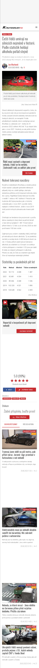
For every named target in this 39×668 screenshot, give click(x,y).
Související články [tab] (10, 424)
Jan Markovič (13, 64)
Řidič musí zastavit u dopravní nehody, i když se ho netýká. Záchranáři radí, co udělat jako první (19, 164)
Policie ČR (15, 398)
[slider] (19, 380)
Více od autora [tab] (28, 424)
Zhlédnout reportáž (26, 331)
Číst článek (29, 173)
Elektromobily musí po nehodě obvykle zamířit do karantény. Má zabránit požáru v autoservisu (19, 533)
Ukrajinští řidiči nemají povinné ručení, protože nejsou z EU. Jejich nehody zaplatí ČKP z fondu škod (19, 650)
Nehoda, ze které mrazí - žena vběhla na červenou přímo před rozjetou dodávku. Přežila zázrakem (18, 608)
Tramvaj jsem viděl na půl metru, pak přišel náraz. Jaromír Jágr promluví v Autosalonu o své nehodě (18, 455)
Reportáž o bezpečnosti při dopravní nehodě (19, 324)
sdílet (9, 389)
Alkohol (22, 398)
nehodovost (7, 398)
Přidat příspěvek (19, 417)
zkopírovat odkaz (26, 389)
